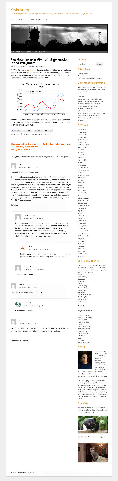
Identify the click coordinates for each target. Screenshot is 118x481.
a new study (29, 70)
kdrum (86, 74)
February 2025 (82, 132)
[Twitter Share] (28, 130)
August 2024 (82, 147)
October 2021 (82, 233)
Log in (32, 472)
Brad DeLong (82, 286)
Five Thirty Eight (83, 297)
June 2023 (81, 183)
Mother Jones (82, 331)
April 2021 (81, 249)
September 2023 (83, 175)
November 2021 (83, 231)
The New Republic (84, 333)
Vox (79, 304)
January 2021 (82, 256)
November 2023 (83, 170)
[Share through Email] (38, 130)
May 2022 (81, 216)
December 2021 (83, 228)
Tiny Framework (18, 472)
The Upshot (82, 306)
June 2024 (81, 152)
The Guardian (82, 320)
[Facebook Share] (16, 130)
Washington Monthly (85, 317)
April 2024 (81, 157)
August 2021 (82, 238)
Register (26, 472)
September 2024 (83, 145)
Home (12, 19)
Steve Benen (82, 292)
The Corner (81, 279)
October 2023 (82, 173)
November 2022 (83, 200)
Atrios (80, 274)
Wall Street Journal (84, 329)
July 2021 (81, 241)
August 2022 (82, 208)
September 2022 (83, 205)
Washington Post (83, 322)
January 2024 (82, 165)
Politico (80, 324)
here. (84, 97)
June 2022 (81, 213)
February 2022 (82, 223)
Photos (21, 19)
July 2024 (81, 150)
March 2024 (82, 160)
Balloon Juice (82, 290)
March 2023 (82, 190)
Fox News (81, 340)
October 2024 (82, 142)
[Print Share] (48, 130)
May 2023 (81, 185)
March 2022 (82, 221)
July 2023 (81, 180)
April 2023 (81, 188)
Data (46, 19)
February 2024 (82, 162)
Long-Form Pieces (35, 19)
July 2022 (81, 211)
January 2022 (82, 226)
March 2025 (82, 130)
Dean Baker (82, 281)
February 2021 (82, 254)
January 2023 (82, 195)
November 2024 (83, 140)
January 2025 (82, 135)
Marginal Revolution (84, 295)
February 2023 (82, 193)
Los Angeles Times (84, 326)
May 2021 (81, 246)
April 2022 (81, 218)
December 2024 (83, 137)
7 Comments (42, 66)
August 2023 (82, 178)
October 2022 (82, 203)
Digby (80, 283)
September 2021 (83, 236)
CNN (79, 338)
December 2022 (83, 198)
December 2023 (83, 167)
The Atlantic (82, 335)
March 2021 (82, 251)
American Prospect (84, 342)
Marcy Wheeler (83, 299)
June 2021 (81, 243)
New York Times (83, 315)
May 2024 (81, 155)
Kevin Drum (20, 10)
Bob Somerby (82, 277)
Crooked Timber (83, 288)
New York (81, 301)
